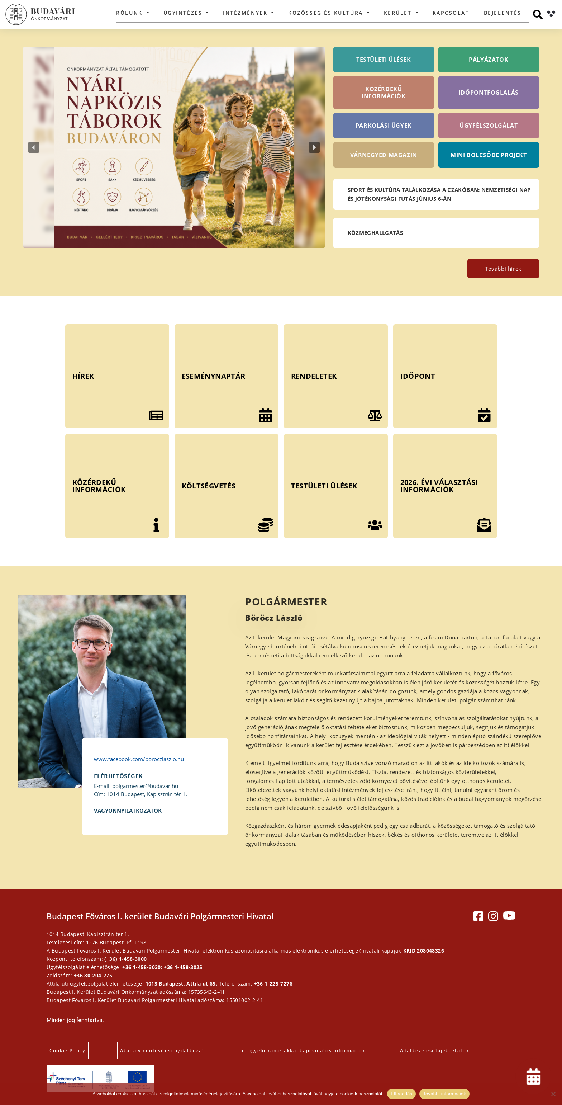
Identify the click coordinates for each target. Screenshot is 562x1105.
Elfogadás (401, 1093)
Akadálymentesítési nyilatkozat (162, 1050)
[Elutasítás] (553, 1093)
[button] (174, 147)
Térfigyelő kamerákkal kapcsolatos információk (302, 1050)
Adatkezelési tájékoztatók (435, 1050)
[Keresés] (538, 14)
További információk (444, 1093)
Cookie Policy (67, 1050)
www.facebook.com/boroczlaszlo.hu (139, 758)
